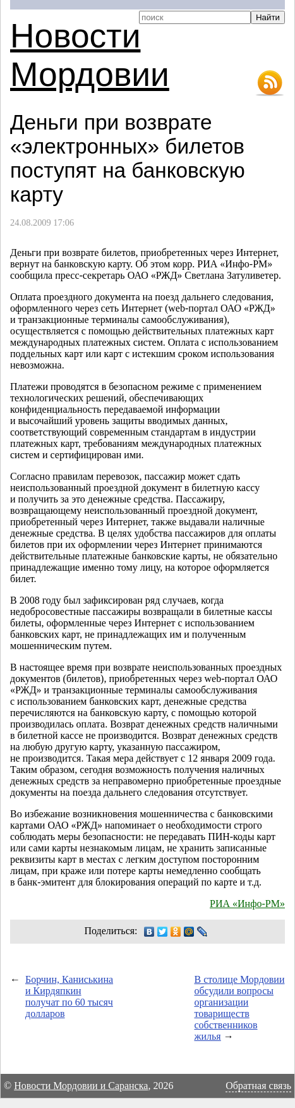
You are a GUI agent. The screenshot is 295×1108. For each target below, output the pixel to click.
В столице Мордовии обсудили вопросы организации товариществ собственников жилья (239, 1008)
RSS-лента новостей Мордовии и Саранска (270, 83)
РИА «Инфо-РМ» (247, 903)
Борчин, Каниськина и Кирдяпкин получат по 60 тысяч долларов (69, 996)
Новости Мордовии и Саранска (81, 1085)
